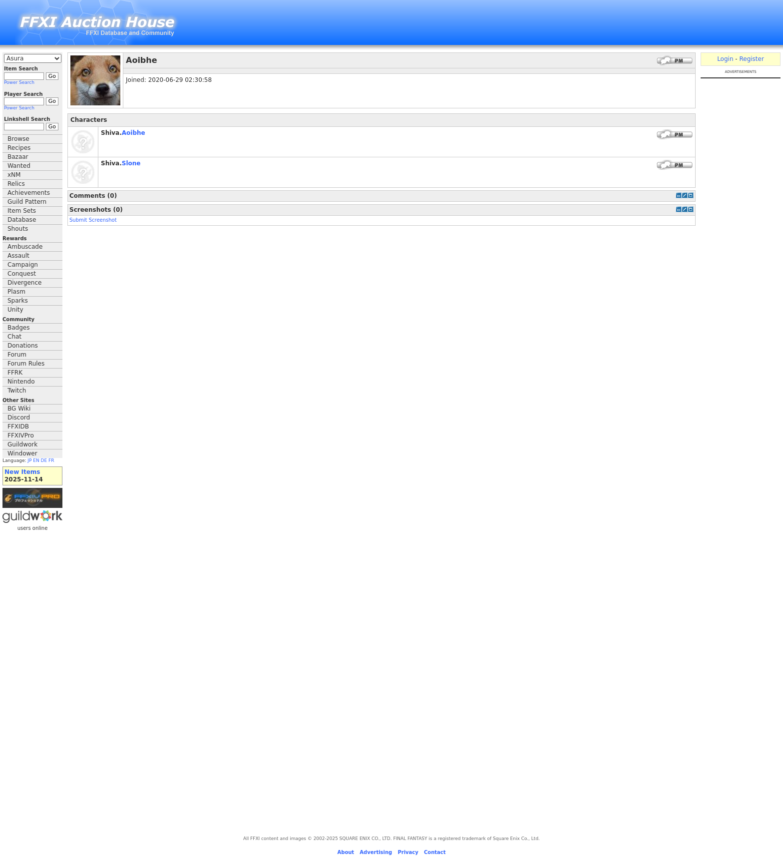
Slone (131, 163)
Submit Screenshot (93, 220)
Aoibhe (133, 132)
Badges (18, 327)
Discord (18, 417)
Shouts (17, 228)
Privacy (407, 852)
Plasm (16, 291)
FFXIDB (18, 426)
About (345, 852)
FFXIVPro (20, 435)
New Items (22, 471)
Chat (14, 336)
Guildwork (22, 444)
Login (725, 58)
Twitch (16, 390)
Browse (18, 138)
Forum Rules (25, 363)
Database (21, 219)
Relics (16, 183)
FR (51, 460)
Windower (22, 453)
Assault (18, 255)
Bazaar (17, 156)
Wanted (18, 165)
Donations (22, 345)
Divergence (24, 282)
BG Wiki (18, 408)
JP (29, 460)
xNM (13, 174)
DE (44, 460)
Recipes (18, 147)
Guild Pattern (26, 201)
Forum (16, 354)
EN (36, 460)
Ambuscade (24, 246)
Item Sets (21, 210)
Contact (435, 852)
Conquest (21, 273)
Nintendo (21, 381)
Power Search (19, 82)
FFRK (14, 372)
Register (751, 58)
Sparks (17, 300)
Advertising (376, 852)
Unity (15, 309)
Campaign (22, 264)
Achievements (28, 192)
